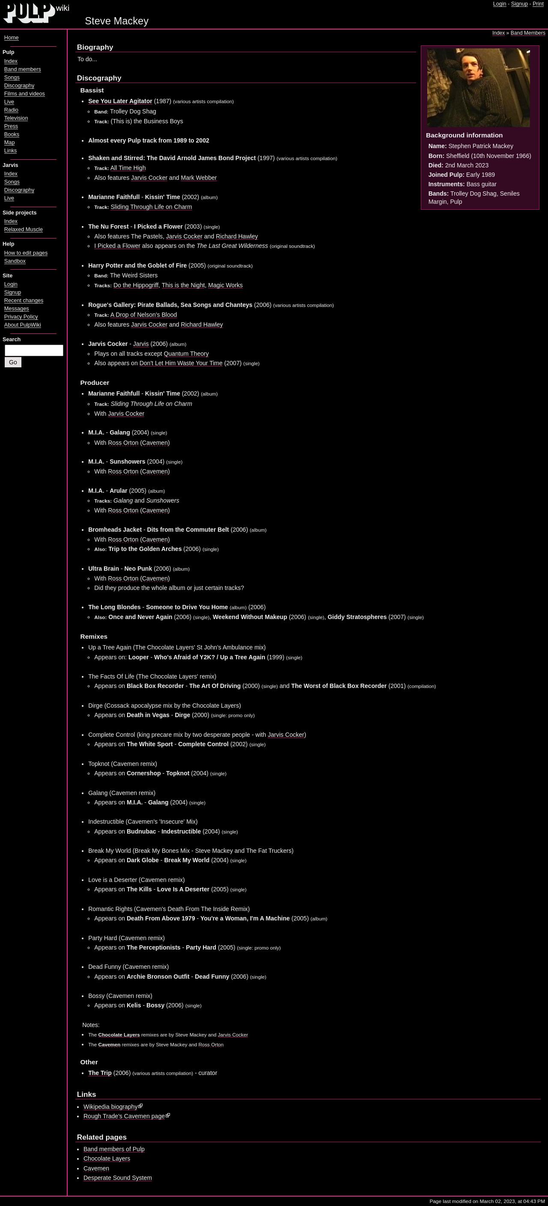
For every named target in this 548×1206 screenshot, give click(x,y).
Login (499, 4)
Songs (12, 77)
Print (538, 4)
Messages (16, 309)
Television (16, 118)
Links (10, 151)
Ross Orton (123, 442)
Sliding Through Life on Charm (151, 206)
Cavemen (155, 442)
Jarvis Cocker (149, 177)
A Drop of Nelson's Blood (143, 314)
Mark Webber (199, 177)
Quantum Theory (186, 353)
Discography (19, 86)
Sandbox (15, 261)
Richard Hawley (237, 236)
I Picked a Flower (117, 245)
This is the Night (183, 285)
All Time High (128, 167)
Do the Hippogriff (135, 285)
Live (9, 102)
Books (11, 134)
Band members (22, 69)
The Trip (100, 1072)
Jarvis (141, 343)
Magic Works (225, 285)
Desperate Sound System (117, 1177)
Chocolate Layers (119, 1034)
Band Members (528, 33)
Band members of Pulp (114, 1149)
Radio (11, 110)
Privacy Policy (21, 317)
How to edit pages (26, 253)
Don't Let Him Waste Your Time (181, 363)
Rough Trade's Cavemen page (124, 1116)
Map (9, 143)
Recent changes (24, 301)
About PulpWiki (22, 325)
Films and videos (24, 94)
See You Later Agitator (120, 101)
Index (498, 33)
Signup (519, 4)
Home (11, 38)
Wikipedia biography (110, 1106)
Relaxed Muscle (23, 229)
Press (11, 126)
